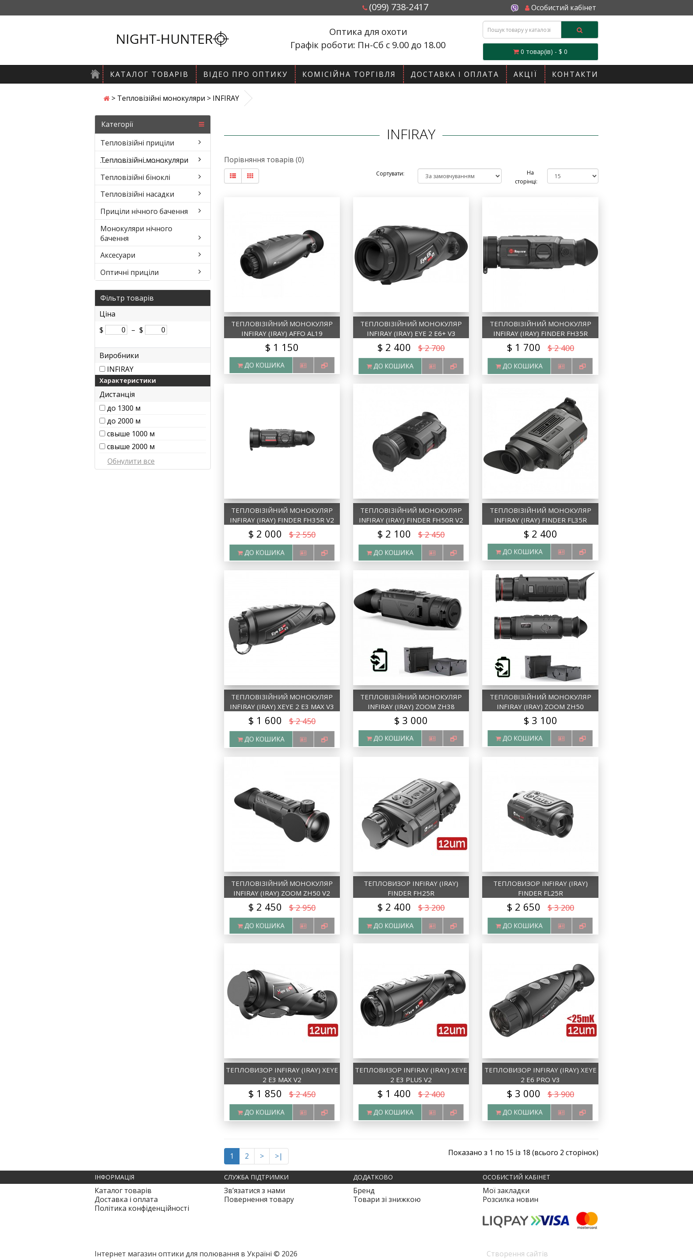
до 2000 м (124, 420)
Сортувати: (390, 173)
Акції (525, 74)
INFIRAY (120, 369)
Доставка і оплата (455, 74)
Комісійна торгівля (349, 74)
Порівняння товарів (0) (264, 159)
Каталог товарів (149, 74)
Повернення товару (259, 1199)
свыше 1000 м (131, 433)
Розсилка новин (510, 1199)
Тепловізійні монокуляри (161, 98)
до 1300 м (124, 408)
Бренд (364, 1190)
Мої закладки (506, 1190)
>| (279, 1156)
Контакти (575, 74)
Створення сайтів (517, 1254)
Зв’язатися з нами (254, 1190)
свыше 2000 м (131, 446)
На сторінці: (524, 177)
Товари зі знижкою (387, 1199)
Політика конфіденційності (142, 1208)
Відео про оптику (245, 74)
